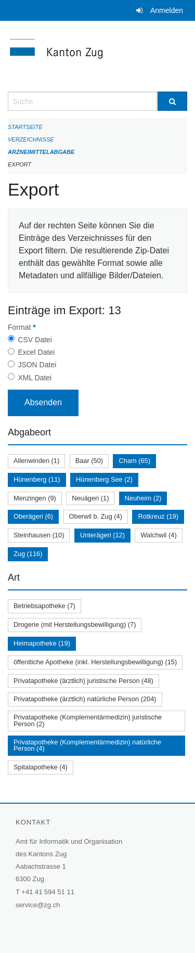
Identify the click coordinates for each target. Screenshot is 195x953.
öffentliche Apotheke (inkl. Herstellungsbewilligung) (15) (95, 662)
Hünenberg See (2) (104, 479)
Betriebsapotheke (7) (44, 606)
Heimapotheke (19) (42, 643)
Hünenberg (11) (37, 479)
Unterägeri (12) (102, 535)
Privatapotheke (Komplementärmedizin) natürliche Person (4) (87, 745)
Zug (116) (28, 554)
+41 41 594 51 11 (47, 892)
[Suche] (173, 101)
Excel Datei (36, 352)
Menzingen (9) (35, 498)
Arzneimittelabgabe (41, 152)
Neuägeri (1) (90, 498)
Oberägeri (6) (33, 516)
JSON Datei (37, 364)
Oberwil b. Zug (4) (95, 516)
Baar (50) (89, 461)
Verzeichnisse (31, 139)
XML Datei (34, 378)
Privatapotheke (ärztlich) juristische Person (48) (83, 681)
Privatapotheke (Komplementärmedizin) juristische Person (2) (88, 720)
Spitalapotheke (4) (41, 767)
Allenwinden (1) (36, 461)
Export (19, 164)
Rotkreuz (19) (158, 516)
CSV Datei (34, 340)
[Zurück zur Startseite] (97, 56)
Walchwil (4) (158, 535)
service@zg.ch (38, 905)
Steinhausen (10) (39, 535)
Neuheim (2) (143, 498)
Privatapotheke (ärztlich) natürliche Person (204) (85, 699)
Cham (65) (134, 461)
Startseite (25, 127)
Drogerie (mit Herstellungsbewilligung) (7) (75, 624)
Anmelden (166, 10)
